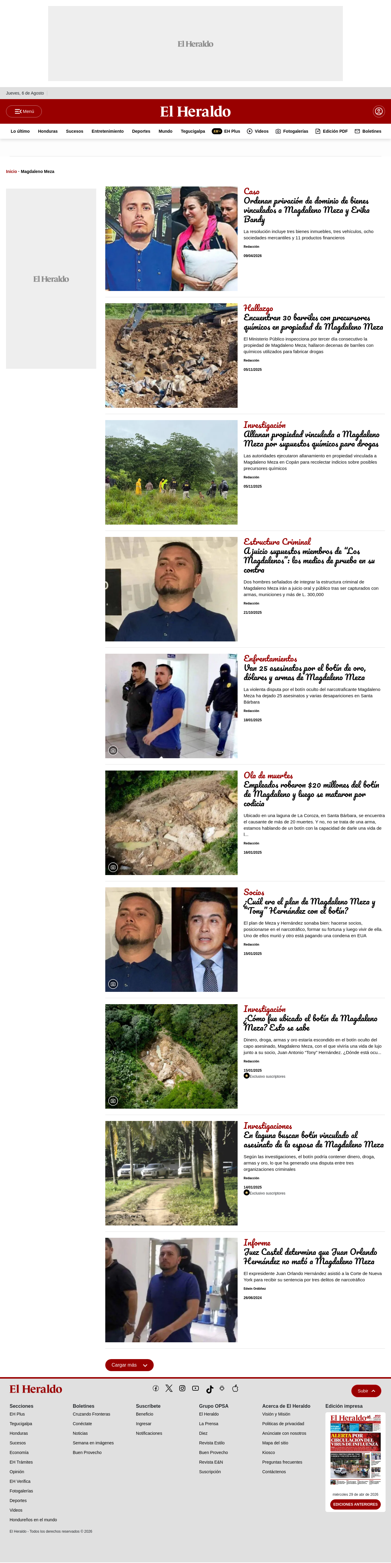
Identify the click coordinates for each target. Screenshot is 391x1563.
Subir (366, 1391)
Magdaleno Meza (37, 172)
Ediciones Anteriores (355, 1505)
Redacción (251, 248)
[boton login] (379, 112)
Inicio (11, 172)
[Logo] (195, 111)
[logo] (38, 1389)
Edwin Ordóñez (255, 1290)
